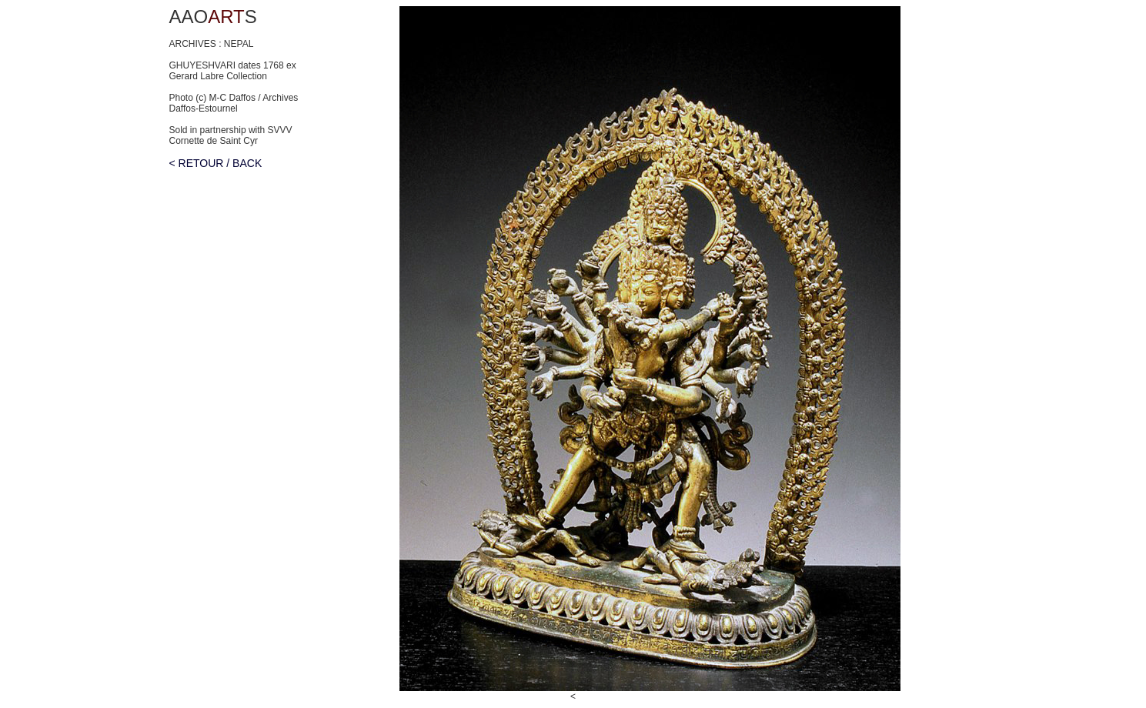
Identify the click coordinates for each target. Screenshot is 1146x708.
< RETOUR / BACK (215, 163)
